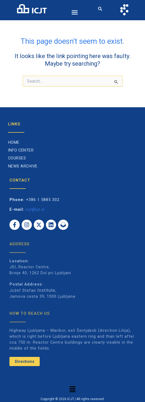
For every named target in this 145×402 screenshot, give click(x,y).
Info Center (21, 150)
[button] (75, 12)
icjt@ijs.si (35, 209)
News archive (23, 166)
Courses (17, 158)
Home (13, 142)
